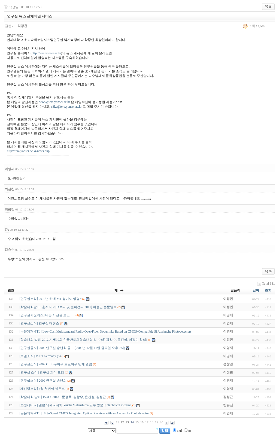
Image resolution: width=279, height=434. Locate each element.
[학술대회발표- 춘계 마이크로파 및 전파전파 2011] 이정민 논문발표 (68, 307)
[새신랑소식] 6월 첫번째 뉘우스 (42, 389)
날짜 (256, 290)
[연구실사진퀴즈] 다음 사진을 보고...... (47, 315)
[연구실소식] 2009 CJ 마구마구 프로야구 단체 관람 (55, 364)
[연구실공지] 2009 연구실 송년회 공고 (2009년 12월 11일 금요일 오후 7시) (72, 348)
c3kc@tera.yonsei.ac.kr (66, 106)
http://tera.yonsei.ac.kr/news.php (28, 151)
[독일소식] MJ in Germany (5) (39, 356)
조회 (268, 290)
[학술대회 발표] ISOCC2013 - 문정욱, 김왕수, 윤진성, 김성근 (62, 397)
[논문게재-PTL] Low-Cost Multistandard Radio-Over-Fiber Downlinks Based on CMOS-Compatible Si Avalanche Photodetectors (105, 331)
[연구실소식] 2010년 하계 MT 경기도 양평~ (50, 299)
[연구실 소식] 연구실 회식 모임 (41, 372)
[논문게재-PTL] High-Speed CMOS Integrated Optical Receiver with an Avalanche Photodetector (84, 413)
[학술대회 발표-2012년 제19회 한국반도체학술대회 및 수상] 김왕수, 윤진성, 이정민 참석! (83, 340)
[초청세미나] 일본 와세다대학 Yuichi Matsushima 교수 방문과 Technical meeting (75, 405)
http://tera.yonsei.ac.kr (46, 53)
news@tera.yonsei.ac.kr (54, 102)
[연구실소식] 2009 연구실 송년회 (42, 380)
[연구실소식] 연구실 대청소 (39, 323)
